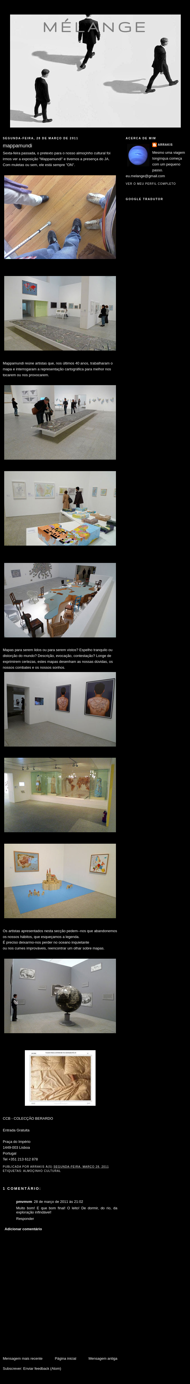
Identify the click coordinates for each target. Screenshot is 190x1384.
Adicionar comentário (23, 1229)
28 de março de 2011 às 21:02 (58, 1202)
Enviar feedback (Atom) (42, 1368)
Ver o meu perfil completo (151, 183)
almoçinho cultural (42, 1170)
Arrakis (165, 144)
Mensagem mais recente (22, 1358)
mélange (95, 27)
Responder (25, 1219)
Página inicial (65, 1358)
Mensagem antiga (103, 1358)
